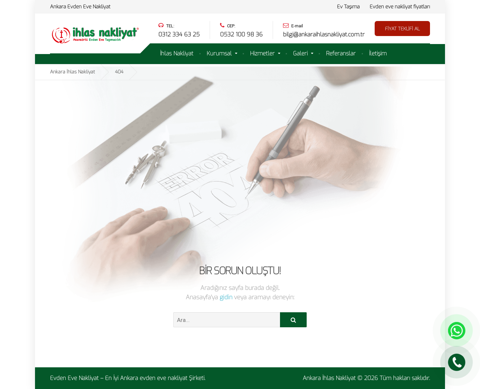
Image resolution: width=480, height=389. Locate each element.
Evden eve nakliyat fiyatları (400, 6)
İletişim (378, 53)
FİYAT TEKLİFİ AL (402, 29)
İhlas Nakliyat (176, 53)
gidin (227, 297)
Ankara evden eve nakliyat (153, 378)
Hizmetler (262, 53)
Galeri (300, 53)
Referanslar (341, 53)
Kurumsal (219, 53)
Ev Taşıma (348, 6)
